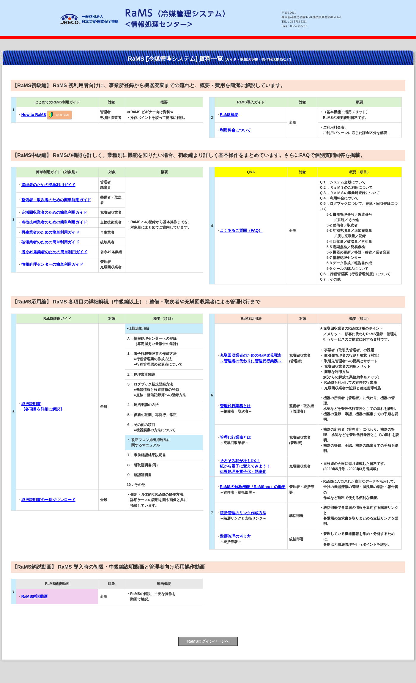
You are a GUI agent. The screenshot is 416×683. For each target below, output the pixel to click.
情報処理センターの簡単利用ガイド (52, 264)
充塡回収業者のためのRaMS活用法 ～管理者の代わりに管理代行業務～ (251, 358)
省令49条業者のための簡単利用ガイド (54, 252)
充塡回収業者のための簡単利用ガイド (54, 212)
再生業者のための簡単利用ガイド (50, 232)
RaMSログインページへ (208, 641)
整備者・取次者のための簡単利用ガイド (56, 200)
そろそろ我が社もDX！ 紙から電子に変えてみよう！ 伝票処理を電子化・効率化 (245, 466)
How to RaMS (33, 114)
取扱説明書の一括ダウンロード (48, 500)
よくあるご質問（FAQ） (241, 230)
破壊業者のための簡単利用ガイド (50, 242)
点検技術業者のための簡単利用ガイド (54, 222)
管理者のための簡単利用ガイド (48, 184)
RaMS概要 (229, 114)
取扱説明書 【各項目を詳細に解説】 (42, 406)
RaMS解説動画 (34, 596)
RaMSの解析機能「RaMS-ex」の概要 (253, 486)
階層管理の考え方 (235, 536)
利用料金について (235, 130)
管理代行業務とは (235, 406)
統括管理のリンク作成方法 (243, 513)
